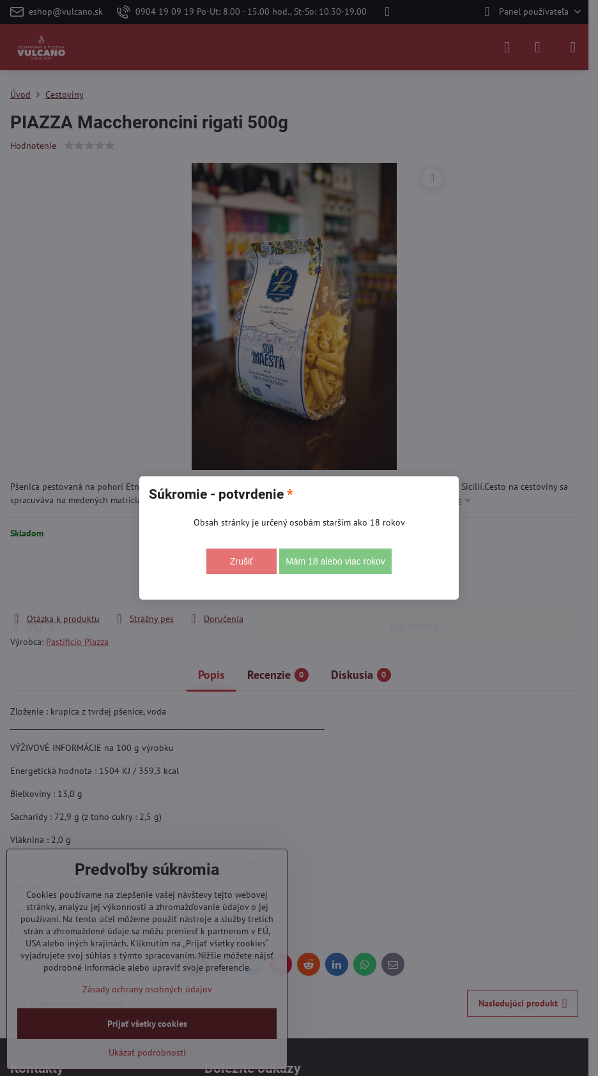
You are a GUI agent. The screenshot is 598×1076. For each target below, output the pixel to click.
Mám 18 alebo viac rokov (335, 561)
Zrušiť (241, 561)
